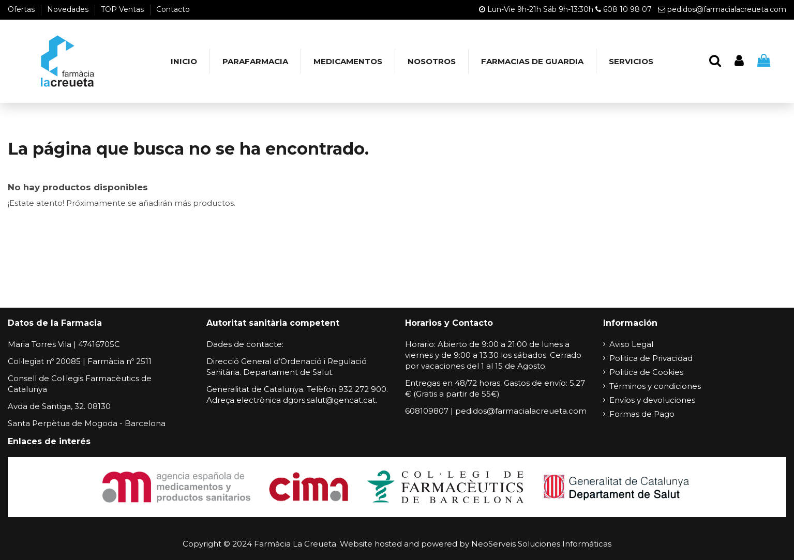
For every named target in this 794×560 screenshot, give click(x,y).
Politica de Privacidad (651, 358)
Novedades (69, 9)
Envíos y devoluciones (652, 400)
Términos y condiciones (655, 386)
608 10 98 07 (627, 9)
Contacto (173, 9)
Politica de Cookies (646, 372)
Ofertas (22, 9)
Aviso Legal (631, 344)
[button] (255, 61)
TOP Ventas (123, 9)
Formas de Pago (642, 414)
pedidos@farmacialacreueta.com (726, 9)
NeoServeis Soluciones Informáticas (541, 544)
